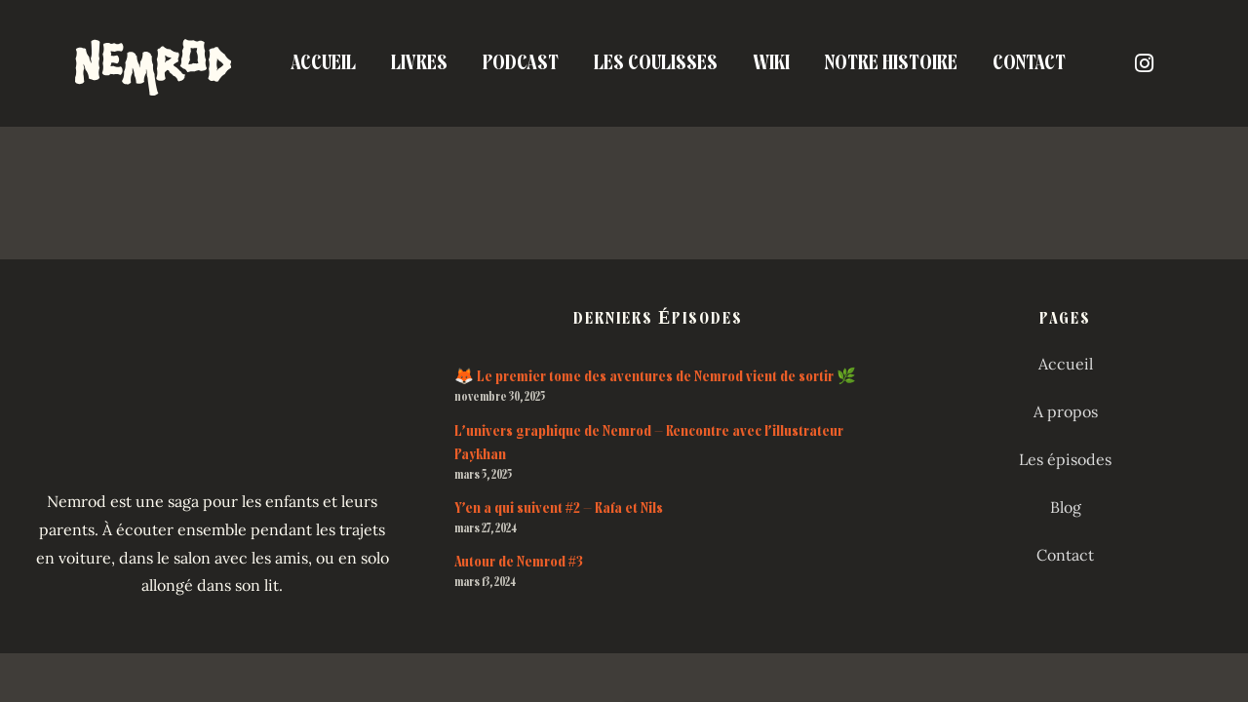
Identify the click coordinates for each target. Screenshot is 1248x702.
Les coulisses (656, 63)
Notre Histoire (891, 63)
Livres (419, 63)
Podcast (521, 63)
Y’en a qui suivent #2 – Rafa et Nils (558, 508)
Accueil (323, 63)
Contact (1029, 63)
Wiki (771, 63)
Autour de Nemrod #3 (518, 561)
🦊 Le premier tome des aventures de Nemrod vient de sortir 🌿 (655, 376)
